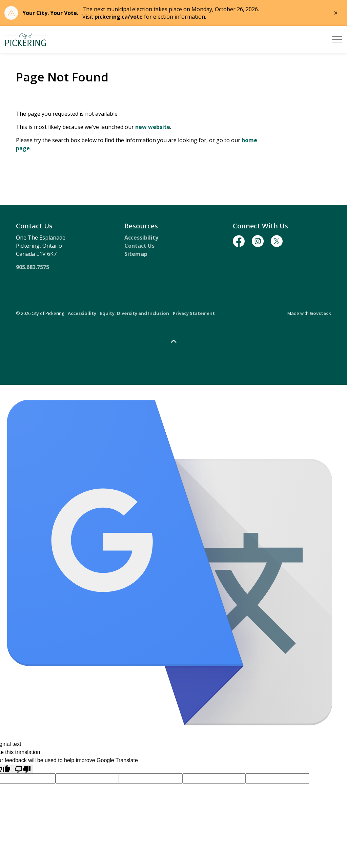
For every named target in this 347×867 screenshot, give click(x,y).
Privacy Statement (194, 313)
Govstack (320, 313)
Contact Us (139, 245)
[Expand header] (337, 39)
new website (152, 127)
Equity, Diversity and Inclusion (134, 313)
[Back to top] (173, 341)
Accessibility (141, 237)
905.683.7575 (32, 267)
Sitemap (135, 254)
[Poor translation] (23, 769)
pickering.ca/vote (119, 16)
